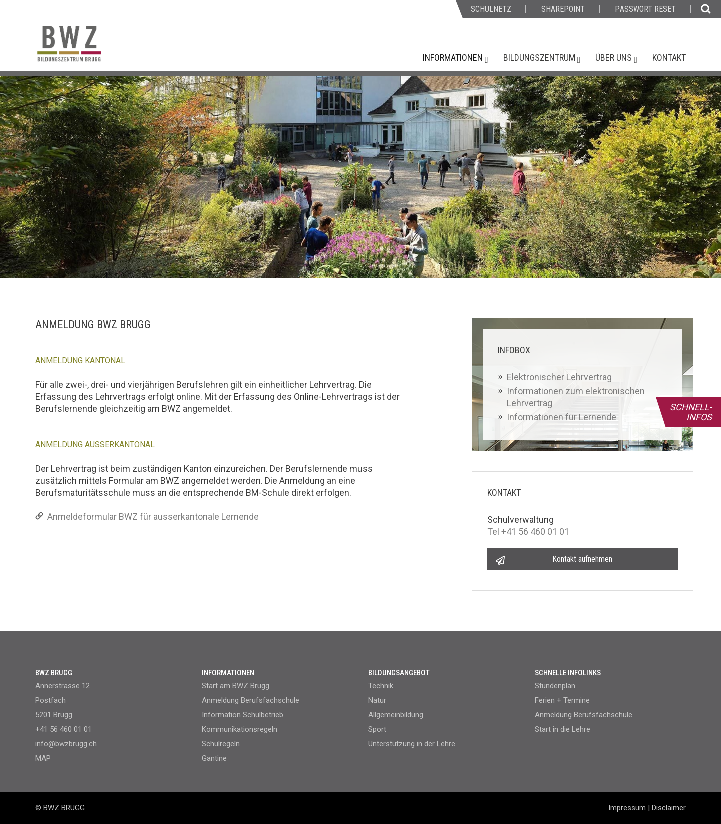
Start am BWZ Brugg (235, 685)
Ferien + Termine (562, 700)
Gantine (214, 758)
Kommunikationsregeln (239, 729)
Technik (380, 685)
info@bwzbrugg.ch (66, 743)
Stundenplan (555, 685)
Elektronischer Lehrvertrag (559, 377)
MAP (43, 758)
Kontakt (669, 57)
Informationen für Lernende (561, 417)
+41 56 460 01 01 (63, 729)
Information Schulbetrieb (242, 714)
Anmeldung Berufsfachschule (250, 700)
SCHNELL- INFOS (691, 412)
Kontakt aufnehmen (582, 559)
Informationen (454, 57)
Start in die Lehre (562, 729)
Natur (377, 700)
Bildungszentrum (540, 57)
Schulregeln (221, 743)
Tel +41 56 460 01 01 (528, 531)
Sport (377, 729)
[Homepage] (107, 48)
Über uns (614, 57)
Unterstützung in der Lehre (411, 743)
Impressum (627, 807)
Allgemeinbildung (395, 714)
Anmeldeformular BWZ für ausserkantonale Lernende (147, 516)
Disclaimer (669, 807)
